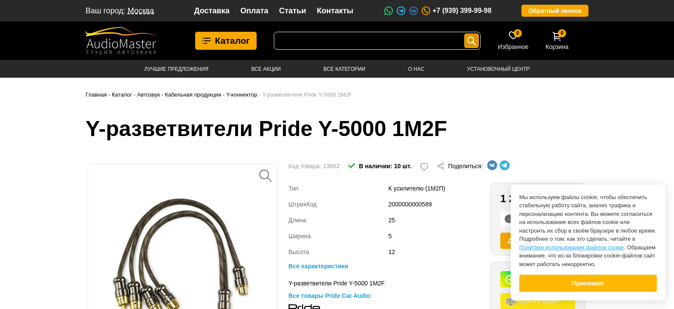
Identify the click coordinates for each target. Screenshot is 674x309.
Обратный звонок (555, 10)
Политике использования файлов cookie (571, 247)
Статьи (292, 10)
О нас (416, 69)
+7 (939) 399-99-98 (456, 11)
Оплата (254, 10)
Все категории (344, 69)
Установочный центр (498, 69)
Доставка (212, 10)
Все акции (266, 69)
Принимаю (588, 283)
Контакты (335, 10)
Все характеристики (318, 266)
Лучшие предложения (176, 69)
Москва (141, 10)
